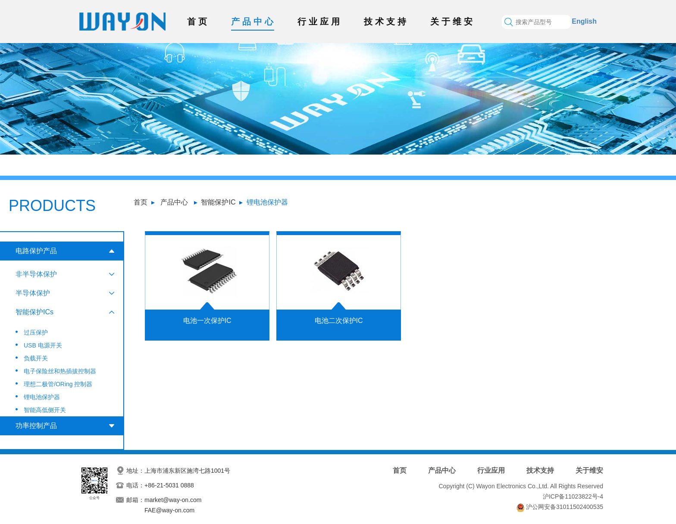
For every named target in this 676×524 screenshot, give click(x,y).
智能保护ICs (34, 312)
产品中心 (253, 21)
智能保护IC (218, 202)
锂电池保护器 (267, 202)
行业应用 (319, 21)
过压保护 (36, 332)
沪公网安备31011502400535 (564, 506)
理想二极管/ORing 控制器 (58, 384)
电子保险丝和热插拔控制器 (60, 371)
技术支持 (386, 21)
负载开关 (36, 358)
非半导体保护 (36, 274)
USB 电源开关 (43, 345)
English (584, 21)
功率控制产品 (36, 425)
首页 (198, 21)
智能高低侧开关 (45, 409)
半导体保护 (33, 293)
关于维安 (452, 21)
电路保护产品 (36, 250)
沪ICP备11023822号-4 (573, 496)
